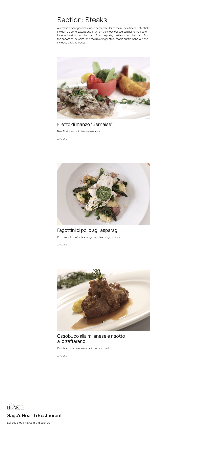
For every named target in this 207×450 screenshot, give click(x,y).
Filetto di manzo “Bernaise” (85, 124)
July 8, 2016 (62, 138)
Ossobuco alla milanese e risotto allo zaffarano (91, 338)
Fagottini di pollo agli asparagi (87, 230)
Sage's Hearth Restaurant (34, 415)
